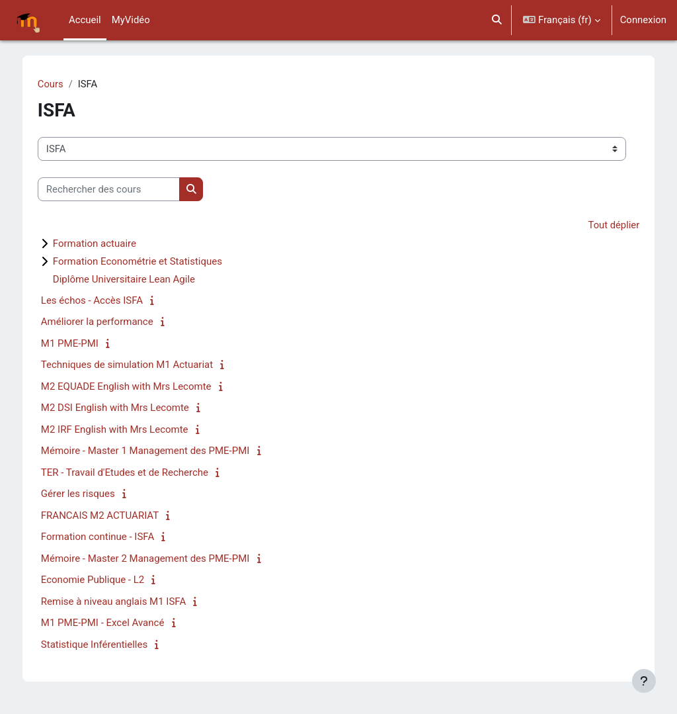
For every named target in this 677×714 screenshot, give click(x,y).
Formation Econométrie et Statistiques (146, 261)
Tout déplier (604, 226)
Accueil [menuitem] (85, 20)
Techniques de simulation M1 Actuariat (136, 365)
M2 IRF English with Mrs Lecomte (124, 429)
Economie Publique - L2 (101, 580)
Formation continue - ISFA (106, 537)
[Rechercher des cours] (118, 189)
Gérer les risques (87, 494)
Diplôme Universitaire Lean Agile (133, 279)
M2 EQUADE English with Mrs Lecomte (135, 386)
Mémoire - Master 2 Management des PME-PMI (154, 558)
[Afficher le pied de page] (644, 681)
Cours (60, 84)
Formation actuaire (103, 243)
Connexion (643, 20)
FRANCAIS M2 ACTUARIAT (109, 515)
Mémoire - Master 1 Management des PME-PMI (154, 451)
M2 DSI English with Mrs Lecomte (124, 408)
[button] (497, 20)
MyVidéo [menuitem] (131, 20)
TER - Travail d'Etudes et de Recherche (134, 472)
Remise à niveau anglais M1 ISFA (122, 601)
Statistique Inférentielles (103, 644)
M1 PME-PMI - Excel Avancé (112, 623)
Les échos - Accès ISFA (101, 300)
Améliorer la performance (106, 322)
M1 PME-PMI (79, 343)
